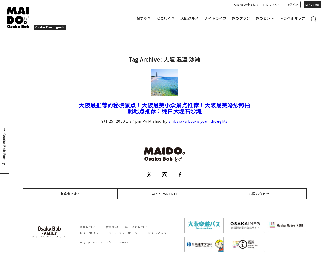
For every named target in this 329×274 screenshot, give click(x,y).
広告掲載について (138, 227)
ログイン (292, 4)
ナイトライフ (215, 18)
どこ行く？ (166, 18)
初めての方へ (271, 4)
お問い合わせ (259, 193)
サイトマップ (157, 233)
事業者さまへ (70, 193)
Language (312, 4)
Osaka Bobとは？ (246, 4)
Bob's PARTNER (165, 193)
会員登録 (112, 227)
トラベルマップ (292, 18)
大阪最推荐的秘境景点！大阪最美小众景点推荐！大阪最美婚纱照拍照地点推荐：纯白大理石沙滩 (164, 108)
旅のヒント (265, 18)
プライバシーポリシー (125, 233)
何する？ (143, 18)
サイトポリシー (91, 233)
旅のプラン (241, 18)
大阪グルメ (189, 18)
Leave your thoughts (208, 121)
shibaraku (178, 121)
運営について (89, 227)
